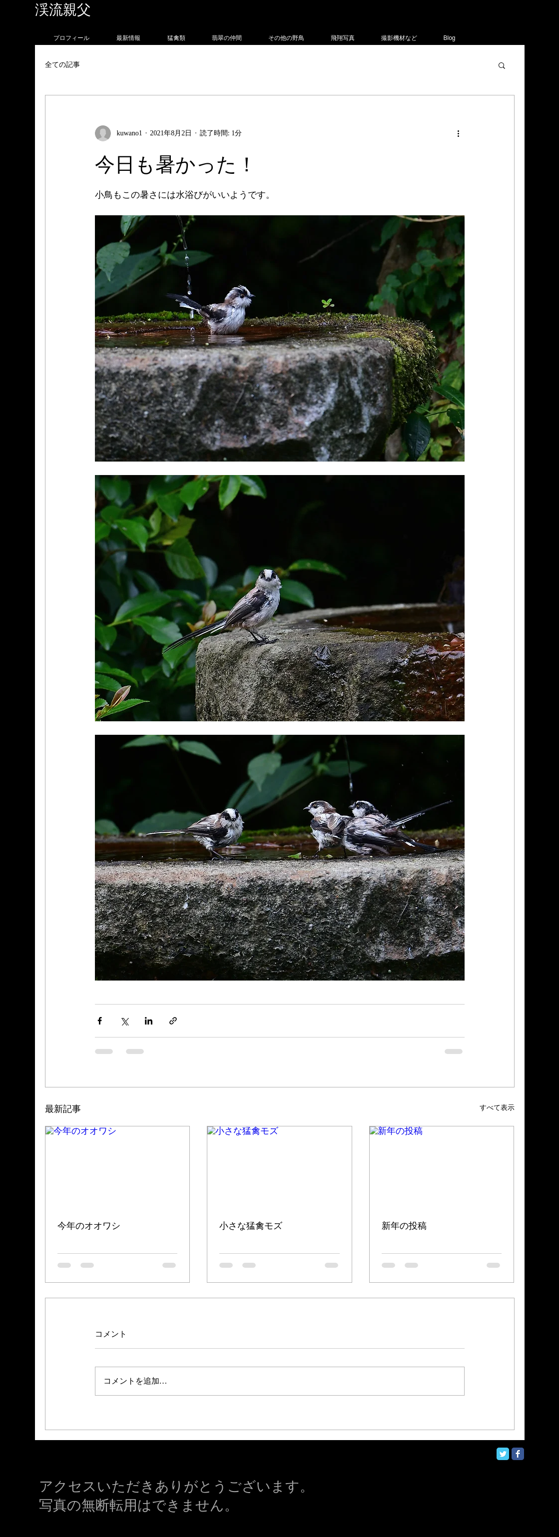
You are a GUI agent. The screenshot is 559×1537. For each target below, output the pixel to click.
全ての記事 (62, 64)
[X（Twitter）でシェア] (124, 1020)
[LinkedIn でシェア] (148, 1020)
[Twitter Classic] (503, 1454)
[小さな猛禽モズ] (279, 1166)
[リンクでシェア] (173, 1020)
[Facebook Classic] (518, 1454)
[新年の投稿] (442, 1166)
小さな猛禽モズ (250, 1226)
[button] (502, 65)
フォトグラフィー (148, 9)
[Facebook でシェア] (99, 1020)
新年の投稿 (404, 1226)
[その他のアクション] (459, 133)
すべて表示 (497, 1107)
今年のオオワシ (88, 1226)
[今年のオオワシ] (117, 1166)
